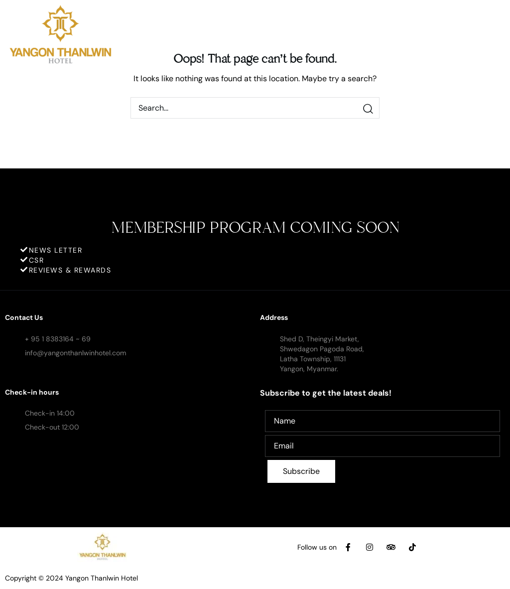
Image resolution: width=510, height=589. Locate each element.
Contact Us (24, 317)
